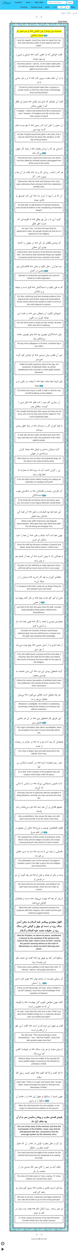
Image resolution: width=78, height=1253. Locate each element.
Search (70, 2)
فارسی (74, 13)
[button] (18, 2)
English (63, 13)
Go (68, 7)
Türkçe (69, 13)
